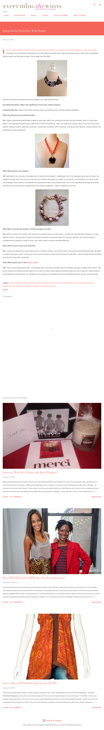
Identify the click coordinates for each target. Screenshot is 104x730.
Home (5, 15)
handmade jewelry (71, 283)
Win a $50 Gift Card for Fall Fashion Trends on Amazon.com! (34, 577)
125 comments (16, 602)
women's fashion (48, 286)
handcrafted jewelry (52, 283)
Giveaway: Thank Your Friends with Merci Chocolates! (30, 472)
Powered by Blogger (52, 720)
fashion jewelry (35, 283)
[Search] (94, 4)
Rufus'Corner (32, 262)
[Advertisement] (52, 373)
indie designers (86, 283)
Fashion (44, 15)
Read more (96, 497)
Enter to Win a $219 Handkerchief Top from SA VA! (30, 683)
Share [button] (5, 290)
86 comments (16, 497)
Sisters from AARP (59, 15)
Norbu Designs (75, 50)
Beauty (32, 15)
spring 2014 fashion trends (28, 286)
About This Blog (78, 15)
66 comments (16, 707)
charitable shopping (18, 283)
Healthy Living (18, 15)
